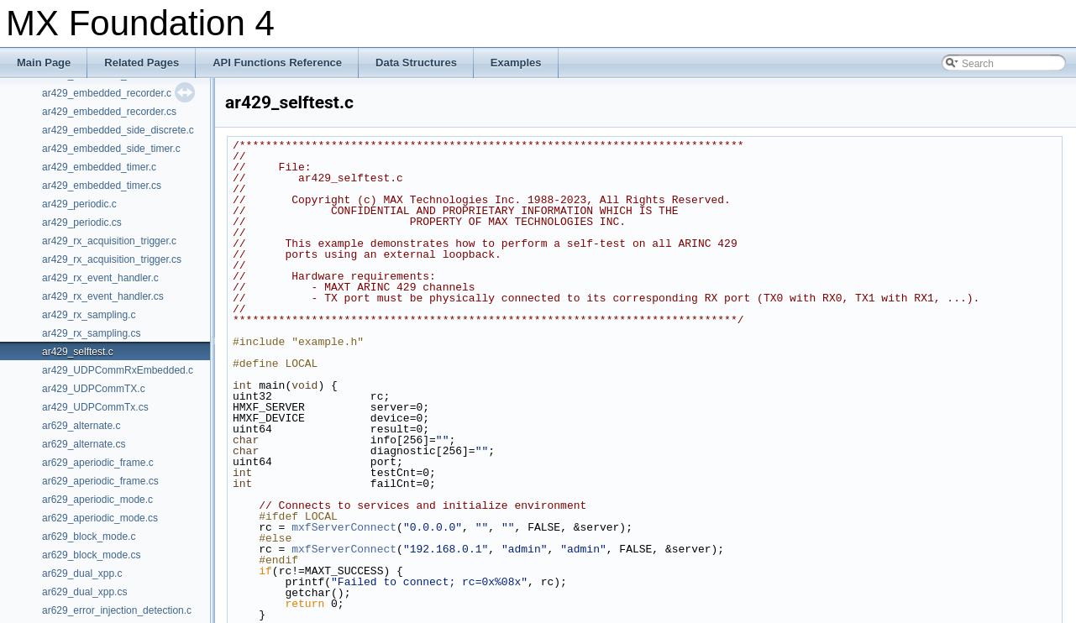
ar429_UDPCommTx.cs (95, 407)
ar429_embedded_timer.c (99, 167)
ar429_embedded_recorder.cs (109, 112)
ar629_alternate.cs (83, 444)
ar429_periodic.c (79, 204)
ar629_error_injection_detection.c (117, 610)
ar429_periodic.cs (82, 222)
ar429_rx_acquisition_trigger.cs (111, 259)
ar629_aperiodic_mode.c (97, 499)
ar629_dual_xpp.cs (84, 592)
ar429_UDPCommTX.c (93, 389)
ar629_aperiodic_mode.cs (100, 518)
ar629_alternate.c (81, 426)
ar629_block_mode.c (88, 536)
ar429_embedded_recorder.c (106, 93)
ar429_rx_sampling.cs (91, 333)
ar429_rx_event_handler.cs (103, 296)
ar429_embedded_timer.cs (101, 185)
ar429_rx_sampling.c (88, 315)
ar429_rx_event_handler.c (100, 278)
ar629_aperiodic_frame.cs (100, 481)
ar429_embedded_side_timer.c (111, 148)
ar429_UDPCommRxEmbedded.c (117, 370)
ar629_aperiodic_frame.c (98, 463)
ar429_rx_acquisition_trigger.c (109, 241)
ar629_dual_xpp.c (82, 573)
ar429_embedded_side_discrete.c (118, 130)
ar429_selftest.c (77, 352)
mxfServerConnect (343, 527)
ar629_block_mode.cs (91, 555)
